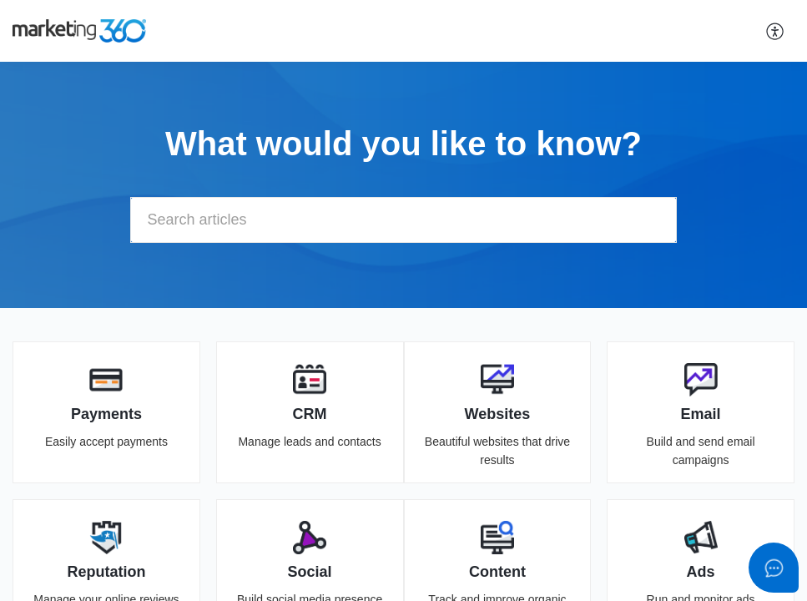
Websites (498, 414)
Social (310, 571)
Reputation (106, 571)
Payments (106, 414)
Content (497, 571)
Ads (701, 571)
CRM (310, 414)
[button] (775, 31)
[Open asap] (774, 568)
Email (701, 414)
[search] (404, 220)
